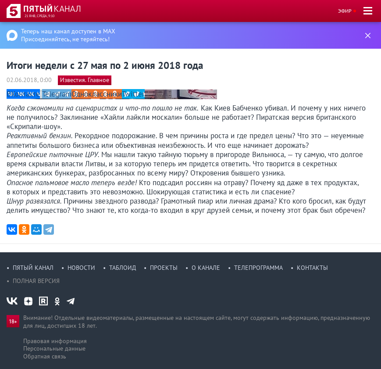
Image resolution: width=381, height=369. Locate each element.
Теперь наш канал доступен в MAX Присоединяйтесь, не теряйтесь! (68, 35)
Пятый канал (33, 268)
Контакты (312, 268)
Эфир (345, 10)
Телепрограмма (258, 268)
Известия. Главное (84, 80)
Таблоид (122, 268)
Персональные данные (54, 348)
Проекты (164, 268)
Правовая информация (55, 341)
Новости (81, 268)
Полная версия (36, 281)
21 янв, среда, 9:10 (39, 16)
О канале (206, 268)
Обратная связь (44, 356)
